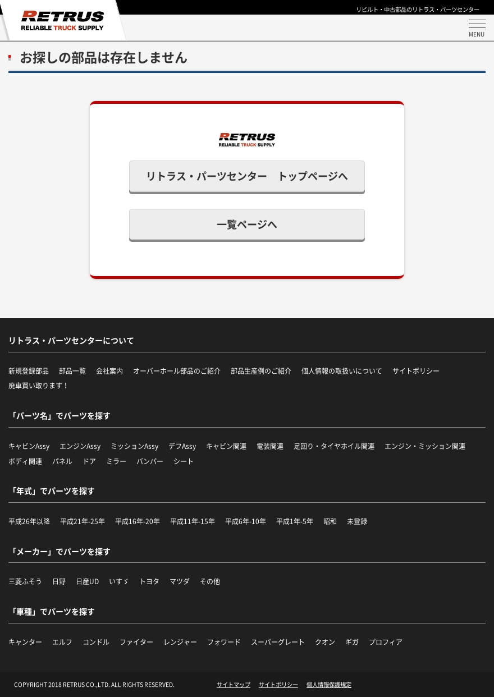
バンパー (149, 461)
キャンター (25, 642)
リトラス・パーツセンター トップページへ (247, 176)
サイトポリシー (278, 685)
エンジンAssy (80, 446)
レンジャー (180, 642)
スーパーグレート (278, 642)
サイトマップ (233, 685)
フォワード (224, 642)
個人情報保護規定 (329, 685)
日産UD (87, 581)
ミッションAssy (134, 446)
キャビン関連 (226, 446)
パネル (62, 461)
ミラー (116, 461)
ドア (89, 461)
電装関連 (270, 446)
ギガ (352, 642)
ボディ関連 (25, 461)
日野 (59, 581)
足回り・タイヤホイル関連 (334, 446)
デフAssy (182, 446)
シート (183, 461)
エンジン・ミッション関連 (425, 446)
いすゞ (119, 581)
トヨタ (149, 581)
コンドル (96, 642)
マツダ (180, 581)
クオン (325, 642)
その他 (210, 581)
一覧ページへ (247, 224)
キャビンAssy (28, 446)
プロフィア (385, 642)
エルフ (62, 642)
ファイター (136, 642)
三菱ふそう (25, 581)
